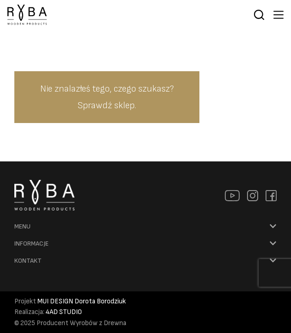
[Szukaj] (259, 15)
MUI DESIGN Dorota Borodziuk (81, 301)
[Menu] (278, 15)
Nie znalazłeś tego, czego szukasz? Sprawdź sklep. (107, 97)
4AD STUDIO (64, 312)
